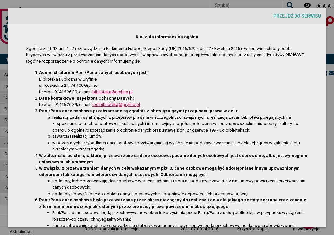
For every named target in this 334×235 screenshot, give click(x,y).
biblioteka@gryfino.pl (112, 91)
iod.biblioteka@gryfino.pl (116, 104)
